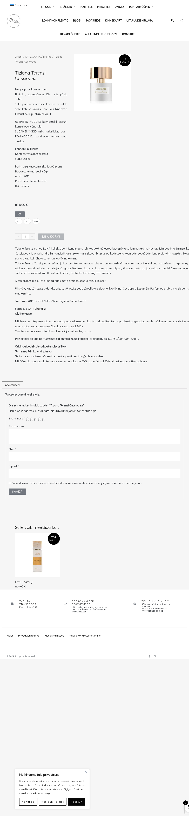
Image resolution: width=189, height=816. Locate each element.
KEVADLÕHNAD (70, 34)
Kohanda (20, 801)
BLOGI (77, 20)
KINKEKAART (113, 20)
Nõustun (69, 801)
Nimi (12, 449)
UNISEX (119, 7)
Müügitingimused (54, 635)
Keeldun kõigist (45, 801)
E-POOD (48, 7)
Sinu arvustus (17, 426)
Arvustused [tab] (12, 385)
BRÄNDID (68, 7)
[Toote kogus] (25, 237)
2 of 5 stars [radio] (31, 419)
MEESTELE (103, 7)
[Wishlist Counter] (181, 20)
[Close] (78, 772)
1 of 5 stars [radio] (27, 419)
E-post (14, 466)
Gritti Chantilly (37, 309)
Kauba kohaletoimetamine (85, 635)
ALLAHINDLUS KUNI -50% (101, 34)
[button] (172, 20)
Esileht (18, 56)
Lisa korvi (51, 236)
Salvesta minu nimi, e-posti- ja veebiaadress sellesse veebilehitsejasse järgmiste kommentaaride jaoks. (77, 483)
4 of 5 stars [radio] (39, 419)
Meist (10, 635)
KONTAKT (128, 34)
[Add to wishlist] (20, 214)
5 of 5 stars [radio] (43, 419)
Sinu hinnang (17, 418)
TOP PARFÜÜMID (141, 7)
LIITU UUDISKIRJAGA (139, 20)
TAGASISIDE (93, 20)
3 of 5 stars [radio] (35, 419)
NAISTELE (86, 7)
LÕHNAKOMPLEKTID (55, 20)
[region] (44, 789)
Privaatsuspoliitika (28, 635)
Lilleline (47, 56)
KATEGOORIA (32, 56)
